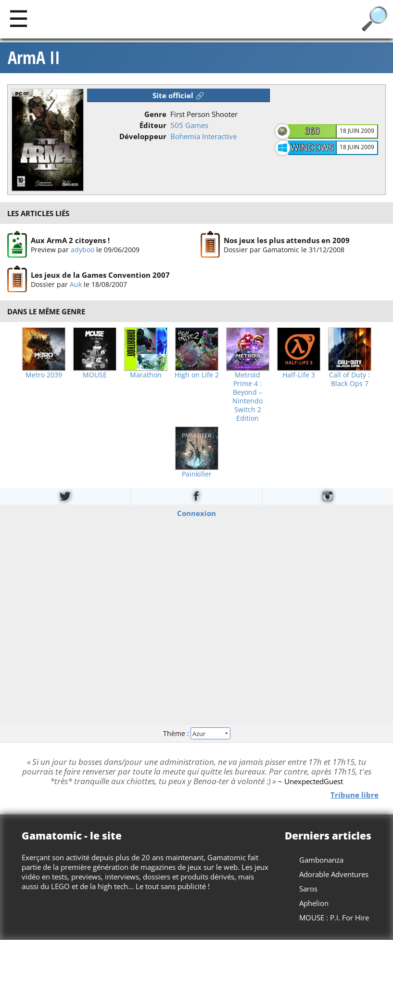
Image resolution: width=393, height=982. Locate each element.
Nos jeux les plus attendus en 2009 (287, 240)
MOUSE (95, 375)
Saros (308, 888)
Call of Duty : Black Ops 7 (349, 379)
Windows (312, 147)
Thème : (196, 733)
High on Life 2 (197, 375)
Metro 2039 (43, 375)
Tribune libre (354, 795)
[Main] (18, 18)
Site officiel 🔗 (178, 95)
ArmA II (34, 57)
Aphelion (314, 903)
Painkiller (197, 474)
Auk (76, 284)
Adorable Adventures (333, 874)
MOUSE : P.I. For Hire (334, 917)
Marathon (146, 375)
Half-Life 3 (298, 375)
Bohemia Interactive (203, 136)
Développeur (142, 136)
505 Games (189, 125)
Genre (155, 114)
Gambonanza (321, 860)
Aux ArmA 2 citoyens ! (70, 240)
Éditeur (152, 125)
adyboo (82, 249)
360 (312, 131)
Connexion (196, 512)
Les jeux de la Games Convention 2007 (100, 275)
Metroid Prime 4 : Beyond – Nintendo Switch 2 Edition (247, 397)
